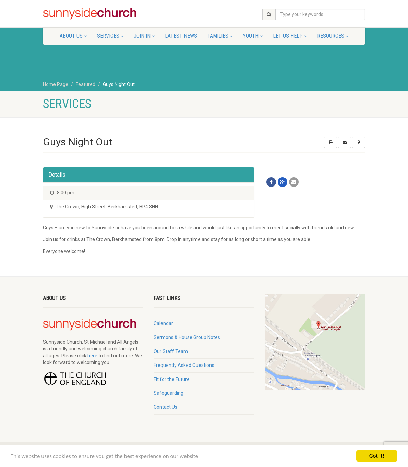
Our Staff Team (171, 351)
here (92, 355)
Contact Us (165, 407)
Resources (332, 36)
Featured (85, 84)
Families (219, 36)
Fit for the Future (172, 379)
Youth (253, 36)
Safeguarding (168, 393)
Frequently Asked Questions (184, 365)
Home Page (55, 84)
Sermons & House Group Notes (187, 337)
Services (110, 36)
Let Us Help (290, 36)
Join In (144, 36)
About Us (73, 36)
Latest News (181, 36)
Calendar (163, 323)
